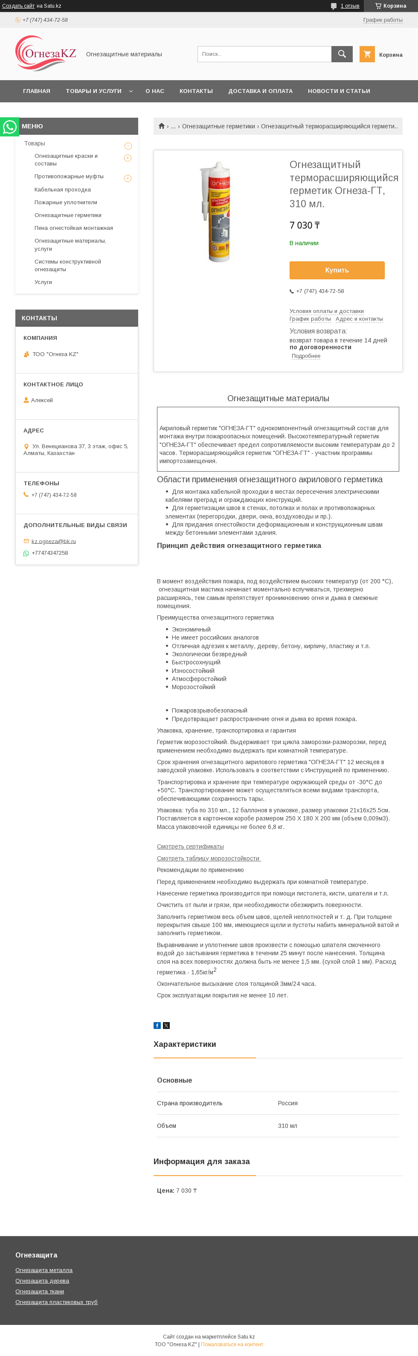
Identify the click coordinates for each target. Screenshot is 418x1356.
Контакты (196, 91)
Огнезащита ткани (39, 1291)
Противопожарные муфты (69, 176)
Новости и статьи (339, 91)
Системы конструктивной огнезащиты (68, 265)
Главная (36, 91)
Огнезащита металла (44, 1270)
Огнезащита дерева (42, 1281)
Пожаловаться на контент (232, 1344)
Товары (34, 143)
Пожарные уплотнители (66, 202)
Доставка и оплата (260, 91)
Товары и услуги (94, 91)
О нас (154, 91)
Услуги (43, 282)
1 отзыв (350, 6)
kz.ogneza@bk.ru (54, 541)
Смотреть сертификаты (190, 846)
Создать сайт (18, 6)
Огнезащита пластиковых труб (56, 1302)
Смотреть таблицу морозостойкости (209, 858)
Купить (337, 270)
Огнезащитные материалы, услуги (70, 245)
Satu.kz (246, 1337)
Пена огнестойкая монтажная (74, 228)
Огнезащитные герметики (218, 126)
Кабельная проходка (63, 189)
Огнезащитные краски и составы (66, 160)
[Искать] (342, 54)
